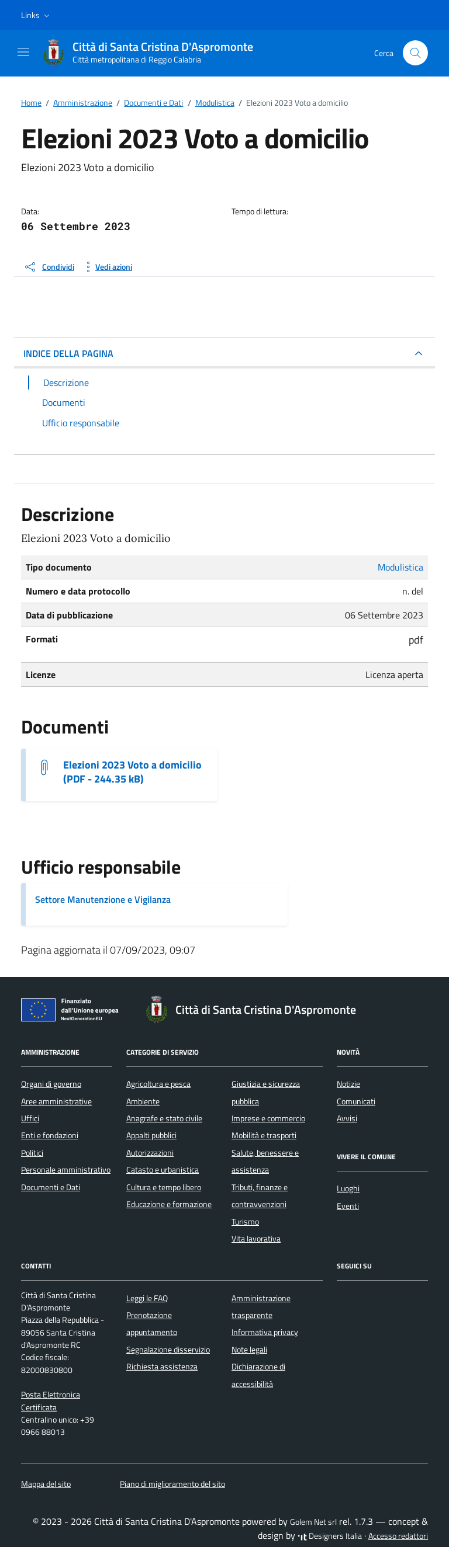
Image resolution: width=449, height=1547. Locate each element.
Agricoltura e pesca (158, 1083)
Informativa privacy (265, 1332)
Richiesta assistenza (162, 1366)
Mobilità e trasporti (264, 1135)
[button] (36, 15)
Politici (32, 1152)
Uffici (30, 1118)
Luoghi (348, 1188)
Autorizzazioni (150, 1152)
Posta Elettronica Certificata (50, 1400)
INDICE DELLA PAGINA (68, 353)
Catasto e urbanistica (162, 1169)
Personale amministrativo (65, 1169)
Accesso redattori (398, 1535)
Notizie (348, 1083)
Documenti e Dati (50, 1187)
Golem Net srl (313, 1521)
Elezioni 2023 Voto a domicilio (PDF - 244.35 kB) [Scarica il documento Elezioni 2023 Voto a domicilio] (132, 772)
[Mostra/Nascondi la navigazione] (23, 52)
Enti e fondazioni (49, 1135)
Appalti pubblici (151, 1135)
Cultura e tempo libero (163, 1187)
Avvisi (347, 1118)
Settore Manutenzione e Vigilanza (103, 899)
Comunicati (356, 1101)
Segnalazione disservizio (168, 1349)
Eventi (348, 1206)
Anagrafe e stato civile (164, 1118)
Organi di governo (51, 1083)
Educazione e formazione (169, 1204)
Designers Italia (330, 1535)
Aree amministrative (56, 1101)
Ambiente (143, 1101)
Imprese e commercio (268, 1118)
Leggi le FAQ (147, 1298)
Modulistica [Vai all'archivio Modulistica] (400, 567)
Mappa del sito (46, 1484)
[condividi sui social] (49, 267)
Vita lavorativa (256, 1238)
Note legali (249, 1349)
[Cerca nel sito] (415, 52)
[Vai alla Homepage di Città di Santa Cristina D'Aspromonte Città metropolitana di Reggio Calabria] (153, 53)
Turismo (245, 1221)
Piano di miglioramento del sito (172, 1484)
